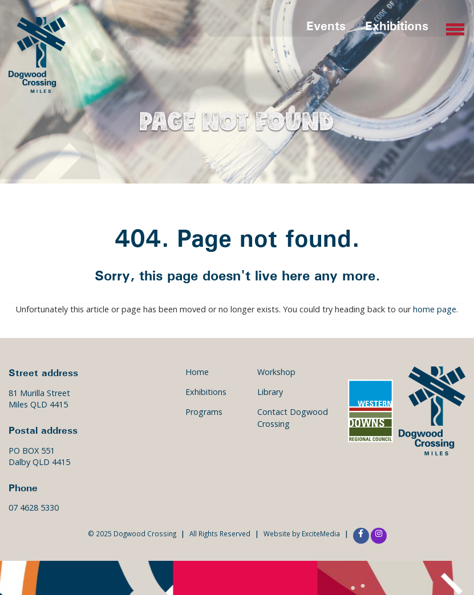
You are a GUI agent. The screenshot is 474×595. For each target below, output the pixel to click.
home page (434, 309)
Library (270, 391)
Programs (203, 411)
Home (197, 371)
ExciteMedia (321, 533)
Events (326, 25)
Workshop (276, 371)
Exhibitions (396, 25)
